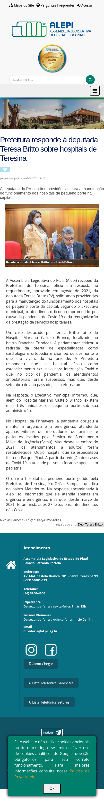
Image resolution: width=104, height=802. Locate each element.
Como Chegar (41, 663)
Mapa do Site (24, 5)
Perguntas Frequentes (58, 5)
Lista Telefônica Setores (49, 702)
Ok (52, 788)
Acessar (87, 5)
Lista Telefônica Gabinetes (51, 683)
